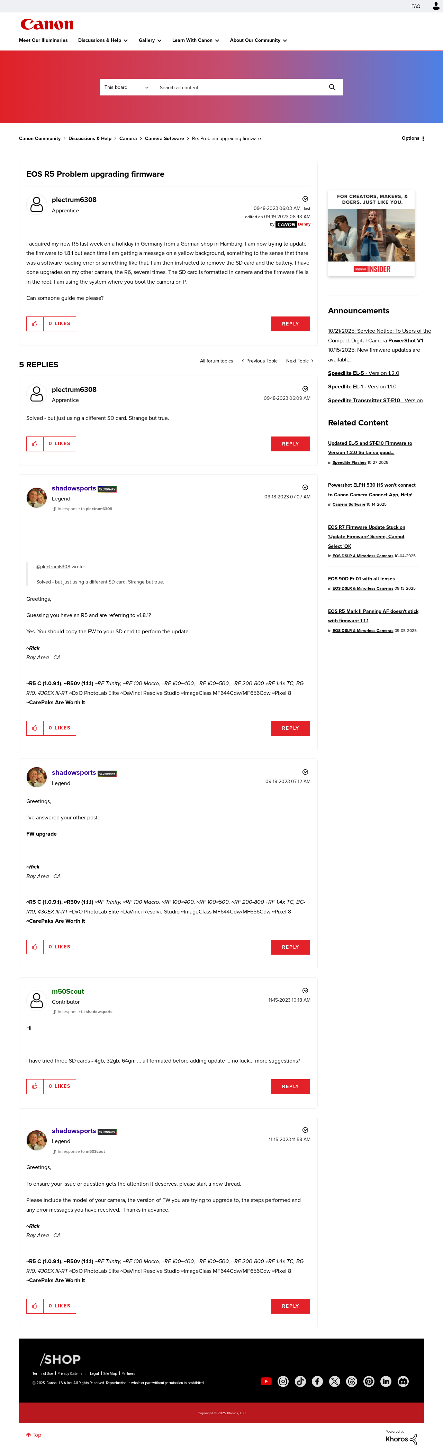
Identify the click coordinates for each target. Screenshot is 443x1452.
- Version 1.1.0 (362, 386)
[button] (35, 324)
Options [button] (410, 138)
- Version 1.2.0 (363, 373)
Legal (94, 1374)
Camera (128, 138)
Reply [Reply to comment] (290, 444)
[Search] (248, 87)
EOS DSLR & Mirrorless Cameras (363, 556)
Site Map (110, 1374)
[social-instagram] (283, 1381)
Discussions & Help (99, 40)
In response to (85, 509)
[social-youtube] (266, 1381)
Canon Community (47, 24)
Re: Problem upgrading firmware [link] (226, 138)
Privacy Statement (71, 1374)
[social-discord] (403, 1381)
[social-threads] (351, 1381)
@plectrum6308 (53, 566)
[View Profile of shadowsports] (74, 488)
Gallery (147, 40)
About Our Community (255, 40)
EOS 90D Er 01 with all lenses (361, 578)
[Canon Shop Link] (57, 1358)
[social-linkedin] (385, 1381)
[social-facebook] (317, 1381)
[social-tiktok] (300, 1381)
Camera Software (164, 138)
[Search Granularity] (126, 87)
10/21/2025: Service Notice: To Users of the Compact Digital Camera (379, 335)
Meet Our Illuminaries (43, 40)
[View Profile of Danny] (304, 224)
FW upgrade (41, 834)
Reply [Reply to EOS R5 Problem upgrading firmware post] (290, 324)
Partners (128, 1374)
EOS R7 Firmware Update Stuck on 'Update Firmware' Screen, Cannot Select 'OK (366, 537)
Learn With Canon (192, 40)
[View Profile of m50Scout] (68, 991)
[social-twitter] (334, 1381)
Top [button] (37, 1435)
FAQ (416, 6)
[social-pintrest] (368, 1381)
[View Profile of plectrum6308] (74, 199)
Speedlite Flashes (350, 462)
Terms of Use (43, 1374)
